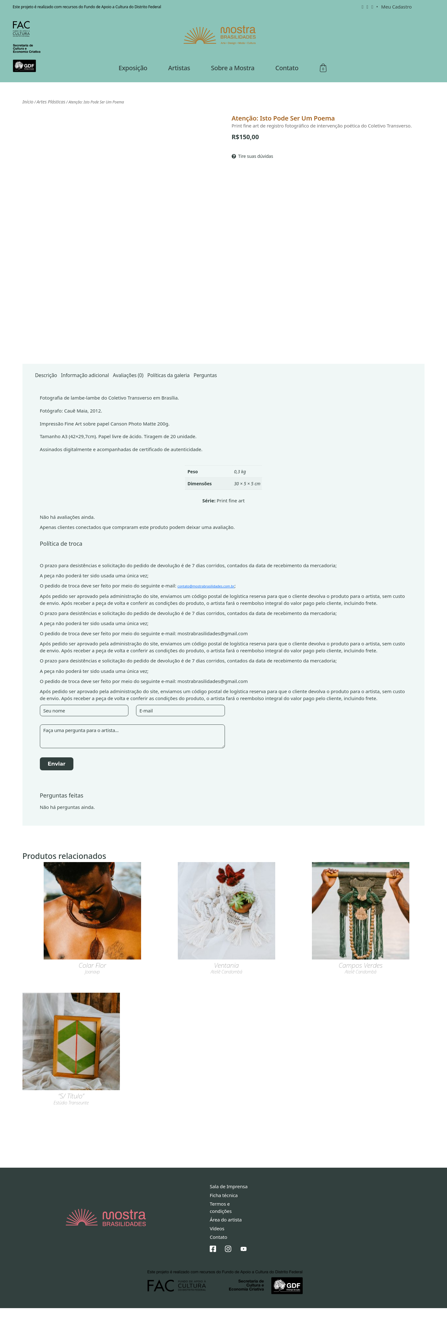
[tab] (49, 388)
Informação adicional (98, 388)
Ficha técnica (224, 1210)
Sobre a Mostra (232, 82)
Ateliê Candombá (226, 988)
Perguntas (250, 388)
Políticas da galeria (204, 388)
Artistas (179, 82)
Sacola (323, 82)
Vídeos (217, 1243)
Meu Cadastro (396, 6)
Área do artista (226, 1234)
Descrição (49, 388)
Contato (286, 82)
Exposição (133, 82)
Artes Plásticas (46, 114)
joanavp (92, 988)
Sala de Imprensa (229, 1201)
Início (26, 114)
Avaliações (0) (153, 388)
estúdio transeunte (71, 1119)
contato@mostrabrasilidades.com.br (217, 601)
